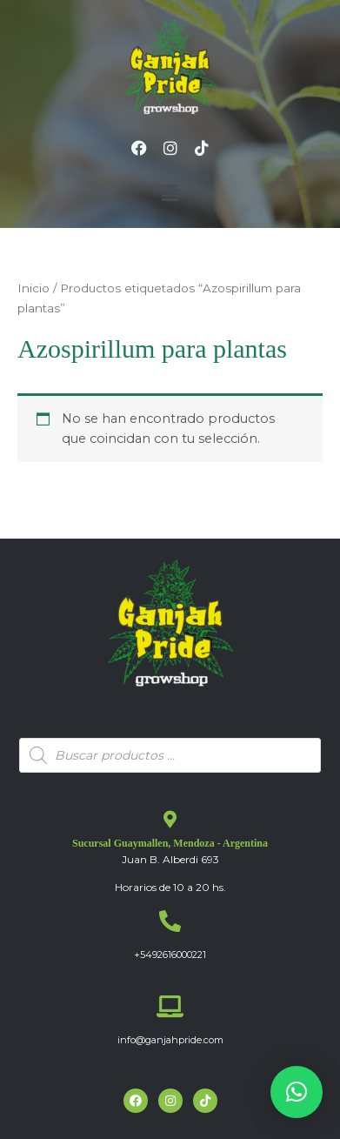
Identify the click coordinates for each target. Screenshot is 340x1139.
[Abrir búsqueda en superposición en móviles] (170, 755)
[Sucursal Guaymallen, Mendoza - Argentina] (170, 819)
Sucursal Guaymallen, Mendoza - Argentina (170, 843)
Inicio (33, 288)
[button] (169, 193)
